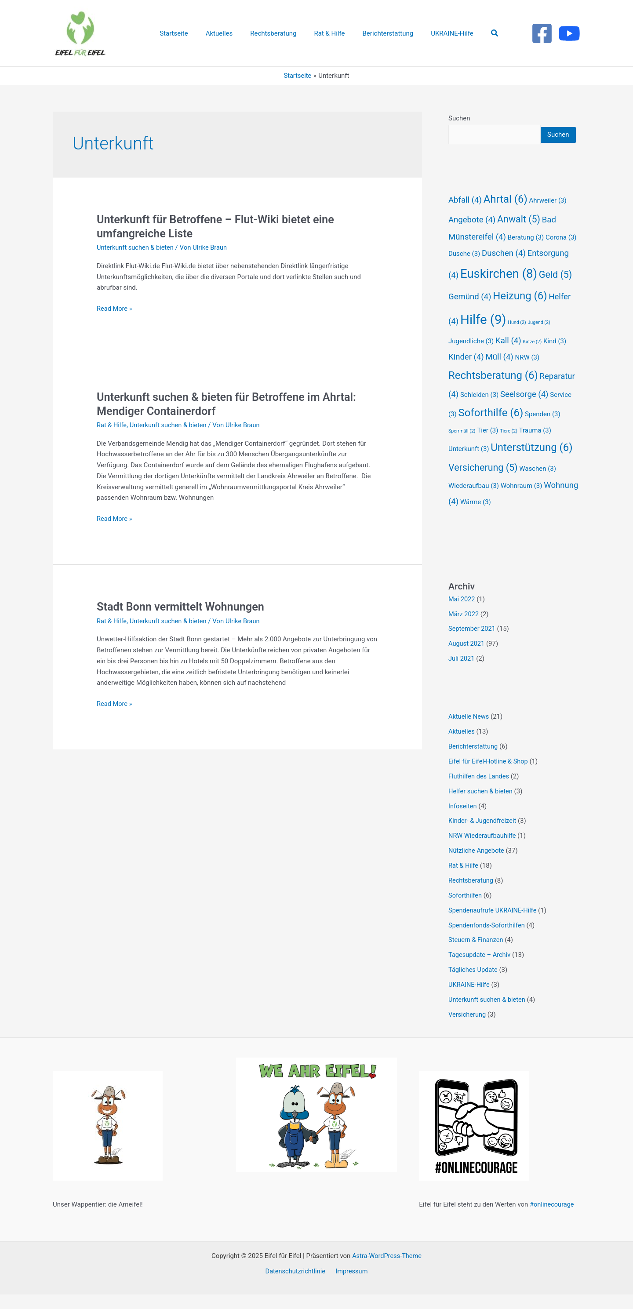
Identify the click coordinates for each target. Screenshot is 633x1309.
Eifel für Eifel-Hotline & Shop (489, 777)
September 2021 (472, 644)
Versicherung (467, 1029)
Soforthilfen (465, 910)
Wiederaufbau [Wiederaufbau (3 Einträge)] (473, 501)
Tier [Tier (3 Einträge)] (487, 446)
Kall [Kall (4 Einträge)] (508, 356)
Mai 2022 (462, 615)
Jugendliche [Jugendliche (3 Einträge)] (471, 357)
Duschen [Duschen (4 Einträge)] (504, 269)
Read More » (115, 308)
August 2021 (467, 659)
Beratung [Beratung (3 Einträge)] (526, 253)
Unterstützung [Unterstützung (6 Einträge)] (531, 463)
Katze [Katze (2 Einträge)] (532, 357)
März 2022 (464, 629)
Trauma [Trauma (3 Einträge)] (535, 446)
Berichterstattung (473, 762)
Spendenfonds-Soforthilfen (487, 940)
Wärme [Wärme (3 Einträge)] (475, 518)
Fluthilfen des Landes (479, 792)
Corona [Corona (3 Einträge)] (561, 253)
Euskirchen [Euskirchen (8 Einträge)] (498, 289)
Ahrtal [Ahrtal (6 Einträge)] (506, 215)
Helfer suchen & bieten (481, 806)
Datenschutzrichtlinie (296, 1286)
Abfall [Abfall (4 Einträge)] (465, 216)
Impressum (350, 1286)
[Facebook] (542, 33)
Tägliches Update (473, 984)
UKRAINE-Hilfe (469, 999)
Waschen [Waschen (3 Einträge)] (537, 484)
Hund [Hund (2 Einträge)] (517, 338)
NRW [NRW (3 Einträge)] (527, 373)
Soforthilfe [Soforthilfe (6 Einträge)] (490, 428)
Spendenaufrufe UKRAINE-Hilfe (493, 925)
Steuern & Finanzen (476, 955)
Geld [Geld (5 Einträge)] (555, 290)
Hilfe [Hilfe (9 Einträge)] (483, 335)
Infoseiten (463, 821)
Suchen (459, 118)
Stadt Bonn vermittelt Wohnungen (183, 606)
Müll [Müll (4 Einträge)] (499, 373)
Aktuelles (462, 747)
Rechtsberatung (471, 895)
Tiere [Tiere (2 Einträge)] (508, 447)
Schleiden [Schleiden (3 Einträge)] (479, 411)
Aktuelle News (469, 732)
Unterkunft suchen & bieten (136, 247)
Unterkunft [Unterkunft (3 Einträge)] (468, 465)
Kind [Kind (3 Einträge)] (554, 357)
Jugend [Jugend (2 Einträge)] (539, 338)
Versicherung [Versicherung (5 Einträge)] (483, 483)
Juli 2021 (461, 674)
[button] (482, 33)
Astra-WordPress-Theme (387, 1270)
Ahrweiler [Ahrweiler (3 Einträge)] (547, 216)
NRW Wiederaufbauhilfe (483, 851)
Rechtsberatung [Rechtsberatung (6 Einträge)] (493, 391)
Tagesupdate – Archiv (480, 970)
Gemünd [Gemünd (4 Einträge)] (469, 312)
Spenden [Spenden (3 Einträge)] (542, 430)
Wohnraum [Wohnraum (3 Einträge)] (521, 501)
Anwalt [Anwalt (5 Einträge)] (518, 234)
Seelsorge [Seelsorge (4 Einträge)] (524, 410)
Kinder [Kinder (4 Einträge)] (466, 373)
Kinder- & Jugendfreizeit (483, 836)
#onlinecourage (552, 1219)
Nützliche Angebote (477, 865)
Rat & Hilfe (112, 425)
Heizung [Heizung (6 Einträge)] (520, 311)
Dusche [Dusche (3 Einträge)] (464, 269)
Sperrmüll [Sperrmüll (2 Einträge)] (462, 447)
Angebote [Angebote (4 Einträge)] (471, 235)
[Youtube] (569, 33)
